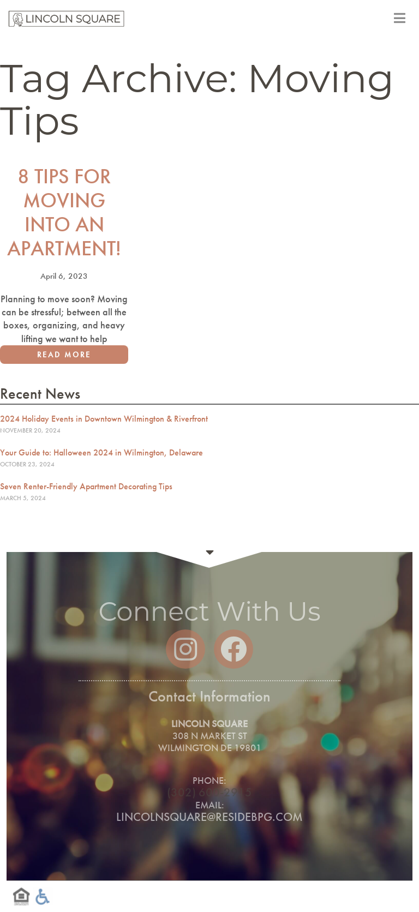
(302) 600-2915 (209, 792)
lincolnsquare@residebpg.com (209, 817)
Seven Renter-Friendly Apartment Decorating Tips (86, 486)
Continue (209, 552)
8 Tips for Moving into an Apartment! (64, 214)
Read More (64, 357)
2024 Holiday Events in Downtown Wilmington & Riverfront (104, 418)
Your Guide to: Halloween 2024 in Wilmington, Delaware (101, 452)
